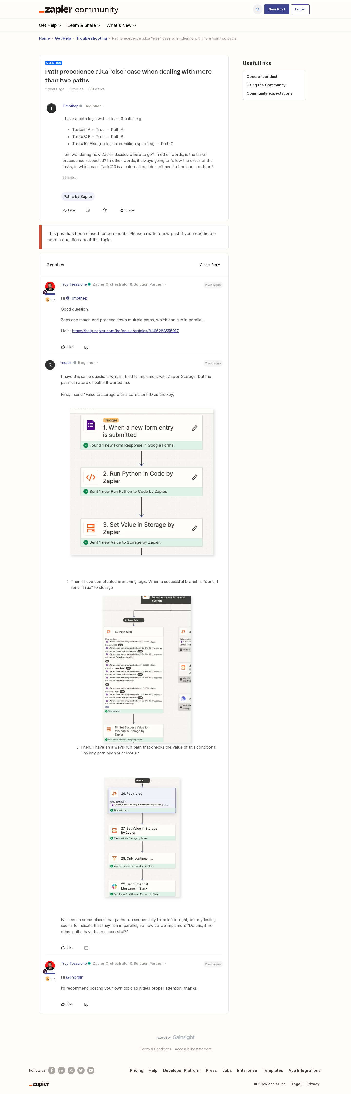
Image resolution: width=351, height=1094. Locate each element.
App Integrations (304, 1070)
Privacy (312, 1084)
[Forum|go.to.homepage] (80, 9)
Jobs (227, 1070)
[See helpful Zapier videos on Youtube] (90, 1070)
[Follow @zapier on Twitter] (81, 1070)
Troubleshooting (91, 38)
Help (153, 1070)
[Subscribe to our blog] (71, 1070)
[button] (276, 9)
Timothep (70, 106)
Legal (296, 1084)
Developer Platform (182, 1070)
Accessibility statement (193, 1049)
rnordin (66, 362)
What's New (122, 25)
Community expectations (269, 93)
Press (211, 1070)
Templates (273, 1070)
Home (44, 38)
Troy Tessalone (74, 284)
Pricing (136, 1070)
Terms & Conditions (155, 1049)
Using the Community (266, 85)
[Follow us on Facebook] (51, 1070)
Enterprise (247, 1070)
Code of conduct (262, 76)
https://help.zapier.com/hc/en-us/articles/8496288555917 (125, 330)
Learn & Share (85, 25)
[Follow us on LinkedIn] (61, 1070)
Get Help (51, 25)
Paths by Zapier (78, 196)
